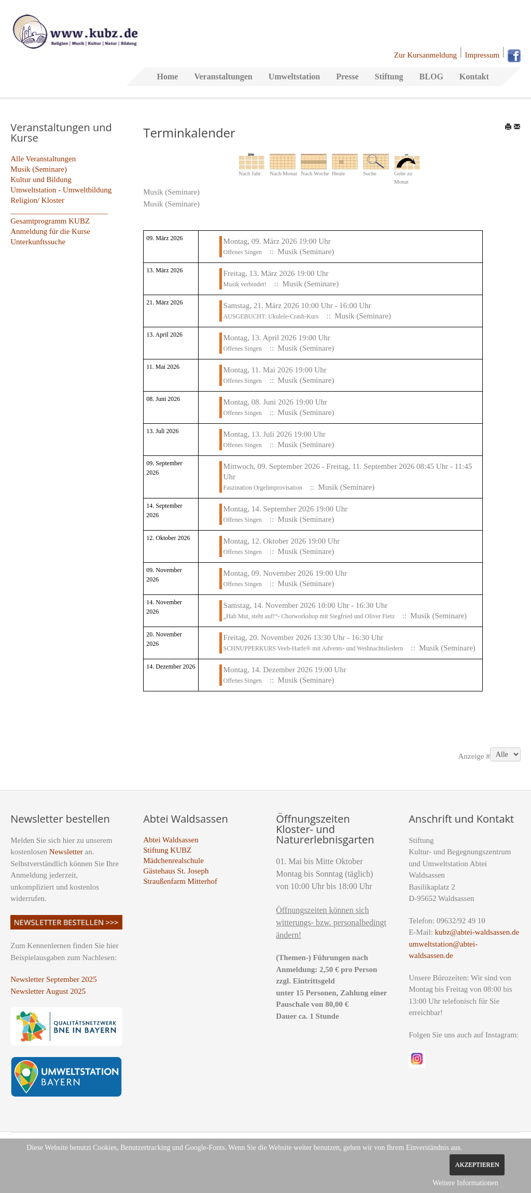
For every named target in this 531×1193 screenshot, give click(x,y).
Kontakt (474, 76)
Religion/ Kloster (37, 200)
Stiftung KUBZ (167, 850)
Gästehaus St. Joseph (175, 871)
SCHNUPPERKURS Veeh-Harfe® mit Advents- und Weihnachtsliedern (313, 648)
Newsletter (66, 852)
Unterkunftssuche (37, 242)
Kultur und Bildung (41, 179)
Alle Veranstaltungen (43, 159)
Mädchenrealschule (173, 860)
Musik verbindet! (245, 284)
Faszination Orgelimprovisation (262, 487)
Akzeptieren (477, 1164)
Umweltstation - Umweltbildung (60, 190)
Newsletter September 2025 (53, 979)
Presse (347, 76)
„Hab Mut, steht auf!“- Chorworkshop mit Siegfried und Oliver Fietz (310, 616)
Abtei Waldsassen (170, 840)
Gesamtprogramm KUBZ (50, 221)
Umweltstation (294, 76)
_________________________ (59, 210)
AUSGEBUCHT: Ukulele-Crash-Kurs (271, 316)
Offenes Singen (242, 252)
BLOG (431, 76)
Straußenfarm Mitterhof (180, 881)
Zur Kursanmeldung (425, 55)
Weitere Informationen (465, 1183)
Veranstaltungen (223, 76)
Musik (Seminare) (38, 169)
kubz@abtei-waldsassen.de (477, 932)
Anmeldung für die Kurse (50, 231)
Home (167, 76)
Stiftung (388, 76)
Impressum (482, 55)
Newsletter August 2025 (48, 991)
